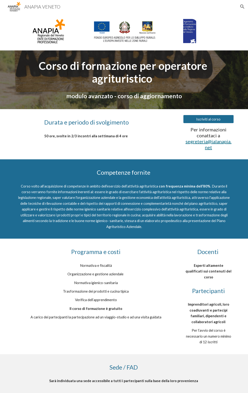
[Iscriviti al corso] (208, 119)
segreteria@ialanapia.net (208, 144)
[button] (242, 6)
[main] (124, 72)
